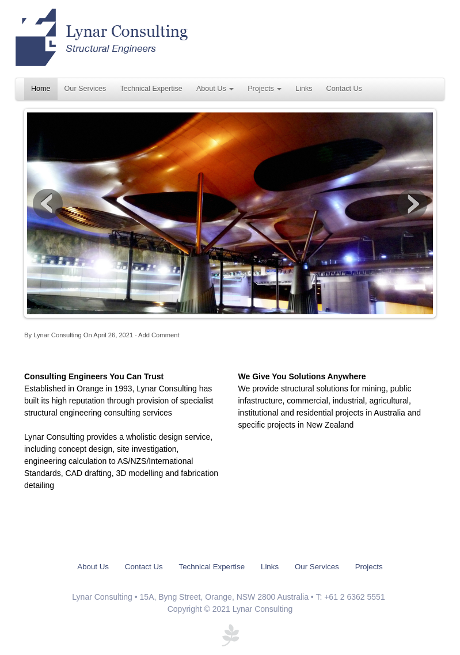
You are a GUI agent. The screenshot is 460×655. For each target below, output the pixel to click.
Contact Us (344, 89)
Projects (265, 89)
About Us (215, 89)
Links (303, 89)
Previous (48, 204)
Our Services (85, 89)
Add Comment (159, 335)
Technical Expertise (151, 89)
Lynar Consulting (57, 335)
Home (41, 89)
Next (412, 204)
